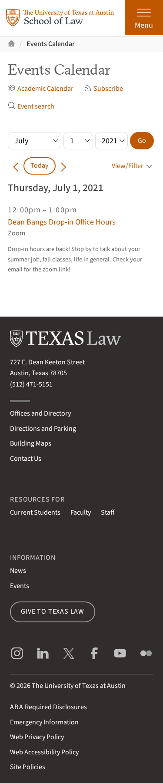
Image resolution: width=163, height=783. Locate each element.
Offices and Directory (40, 413)
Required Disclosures (48, 707)
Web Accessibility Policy (44, 752)
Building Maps (30, 443)
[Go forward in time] (63, 165)
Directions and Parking (43, 428)
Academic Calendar (40, 88)
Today (39, 165)
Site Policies (27, 767)
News (18, 570)
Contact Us (25, 458)
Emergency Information (44, 722)
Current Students (35, 512)
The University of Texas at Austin (79, 685)
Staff (107, 512)
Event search (31, 106)
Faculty (80, 512)
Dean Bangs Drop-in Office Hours (62, 222)
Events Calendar (51, 44)
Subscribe (103, 88)
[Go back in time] (15, 165)
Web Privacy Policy (37, 737)
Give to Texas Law (52, 611)
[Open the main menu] (144, 17)
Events (19, 586)
